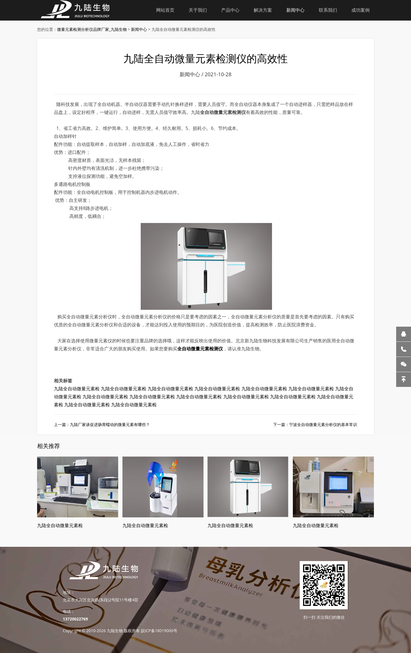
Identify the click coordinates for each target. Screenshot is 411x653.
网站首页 (165, 10)
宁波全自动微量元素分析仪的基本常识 (323, 424)
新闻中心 (295, 10)
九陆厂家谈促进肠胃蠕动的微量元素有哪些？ (110, 424)
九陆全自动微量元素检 (77, 388)
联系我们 (328, 10)
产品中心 (230, 10)
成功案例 (360, 10)
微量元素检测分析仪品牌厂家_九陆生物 (92, 29)
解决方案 (263, 10)
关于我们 (198, 10)
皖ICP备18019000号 (159, 630)
